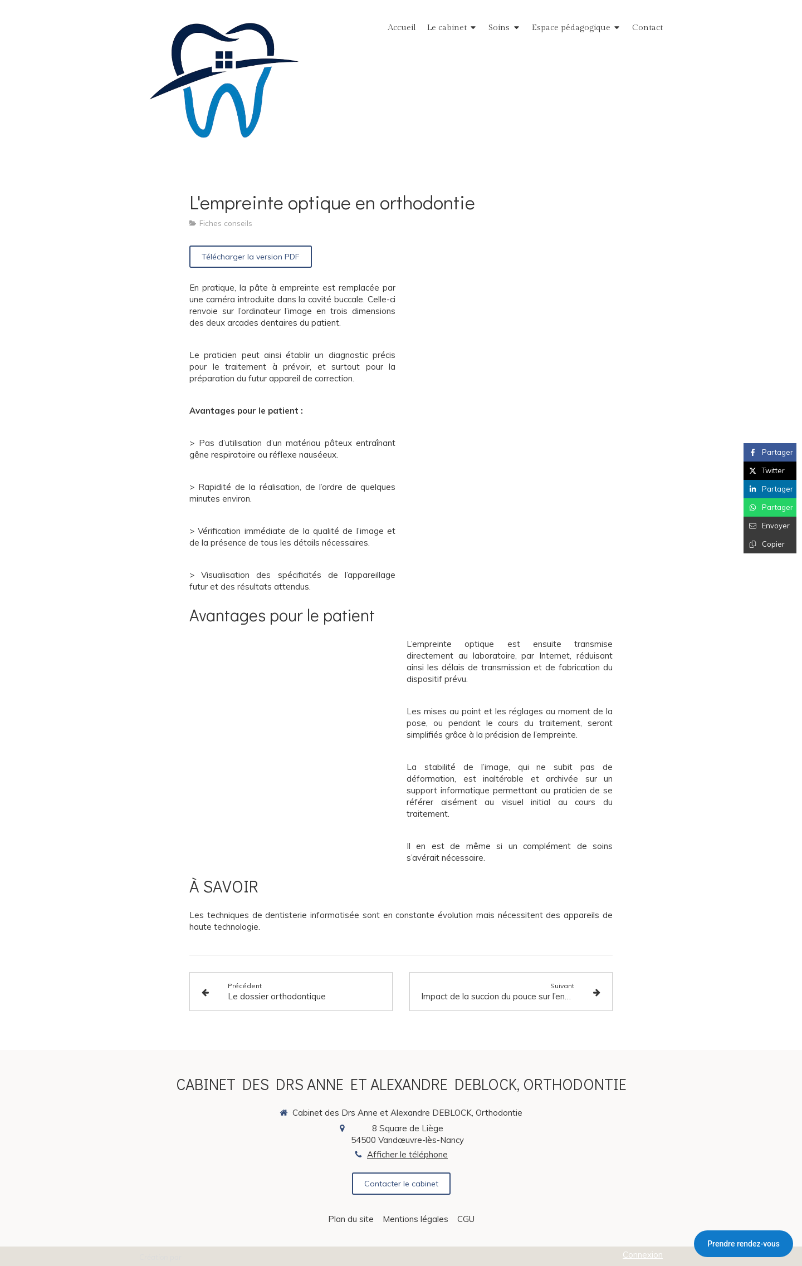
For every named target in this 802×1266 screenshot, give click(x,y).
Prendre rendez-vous (743, 1243)
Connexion (643, 1254)
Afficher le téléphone (407, 1154)
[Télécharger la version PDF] (250, 257)
